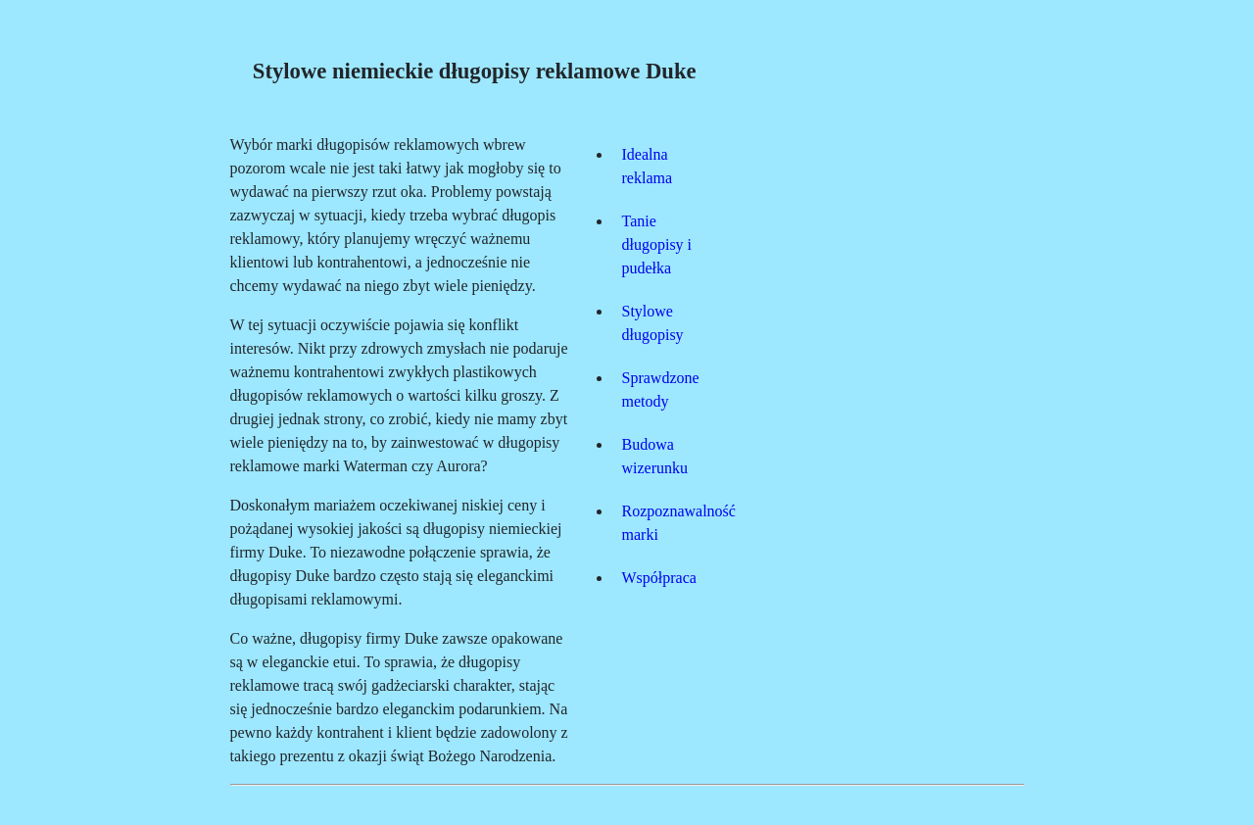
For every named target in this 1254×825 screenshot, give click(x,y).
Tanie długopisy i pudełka (657, 244)
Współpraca (659, 577)
